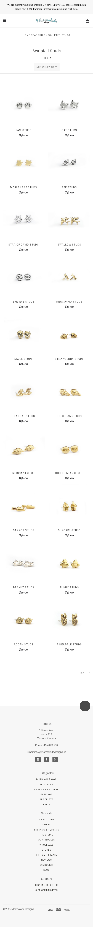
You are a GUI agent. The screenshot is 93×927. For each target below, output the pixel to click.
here (75, 9)
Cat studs (69, 130)
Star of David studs (23, 244)
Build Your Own (46, 779)
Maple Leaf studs (23, 187)
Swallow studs (69, 244)
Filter (46, 58)
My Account (46, 819)
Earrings (46, 794)
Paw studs (24, 130)
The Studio (46, 835)
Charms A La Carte (46, 789)
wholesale (46, 845)
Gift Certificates (46, 890)
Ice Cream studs (69, 416)
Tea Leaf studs (23, 416)
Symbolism (47, 865)
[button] (50, 58)
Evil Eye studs (24, 301)
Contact (46, 824)
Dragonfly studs (69, 301)
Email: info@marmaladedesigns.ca (46, 752)
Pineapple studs (69, 644)
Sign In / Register (46, 885)
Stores (46, 850)
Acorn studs (23, 644)
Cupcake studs (69, 530)
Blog (46, 870)
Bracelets (46, 799)
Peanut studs (23, 587)
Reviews (46, 860)
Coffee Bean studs (69, 473)
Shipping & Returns (46, 830)
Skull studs (23, 358)
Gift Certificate (46, 855)
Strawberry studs (69, 358)
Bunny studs (69, 587)
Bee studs (69, 187)
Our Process (46, 840)
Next (85, 672)
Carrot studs (23, 530)
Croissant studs (24, 473)
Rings (46, 804)
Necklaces (46, 784)
